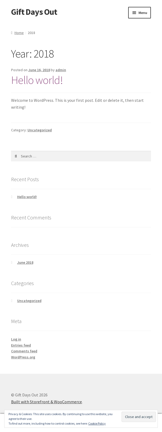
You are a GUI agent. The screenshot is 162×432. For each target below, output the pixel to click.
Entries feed (21, 345)
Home (19, 32)
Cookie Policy (97, 423)
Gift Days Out (34, 12)
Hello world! (37, 80)
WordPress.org (23, 357)
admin (60, 70)
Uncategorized (39, 130)
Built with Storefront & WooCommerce (46, 401)
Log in (16, 339)
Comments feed (24, 351)
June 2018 (25, 262)
